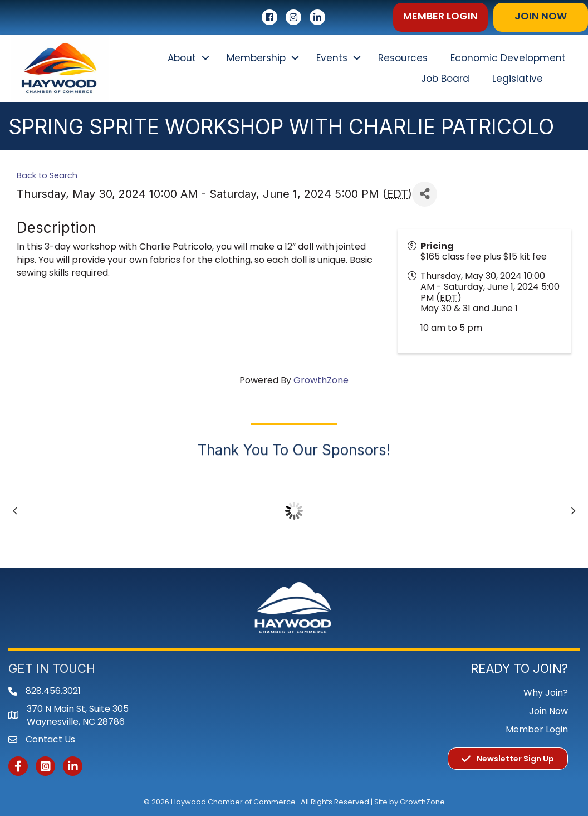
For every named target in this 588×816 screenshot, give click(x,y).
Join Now (548, 711)
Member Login (537, 729)
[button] (440, 17)
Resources (403, 58)
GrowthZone (321, 380)
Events (331, 58)
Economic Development (508, 58)
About (182, 58)
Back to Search (47, 175)
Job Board (445, 78)
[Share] (424, 194)
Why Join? (545, 692)
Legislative (517, 78)
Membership (256, 58)
